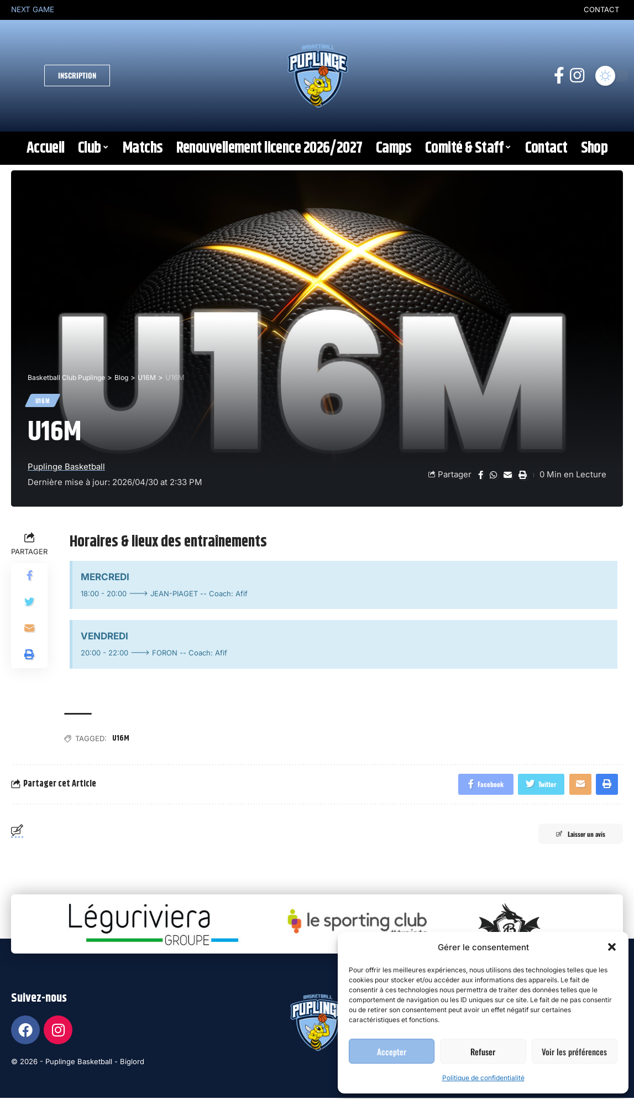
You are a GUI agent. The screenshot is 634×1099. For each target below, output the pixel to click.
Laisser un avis (575, 837)
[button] (611, 946)
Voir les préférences (574, 1051)
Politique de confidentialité (483, 1078)
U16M (44, 401)
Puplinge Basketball (66, 468)
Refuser (482, 1051)
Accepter (391, 1051)
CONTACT (601, 10)
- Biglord (129, 1064)
